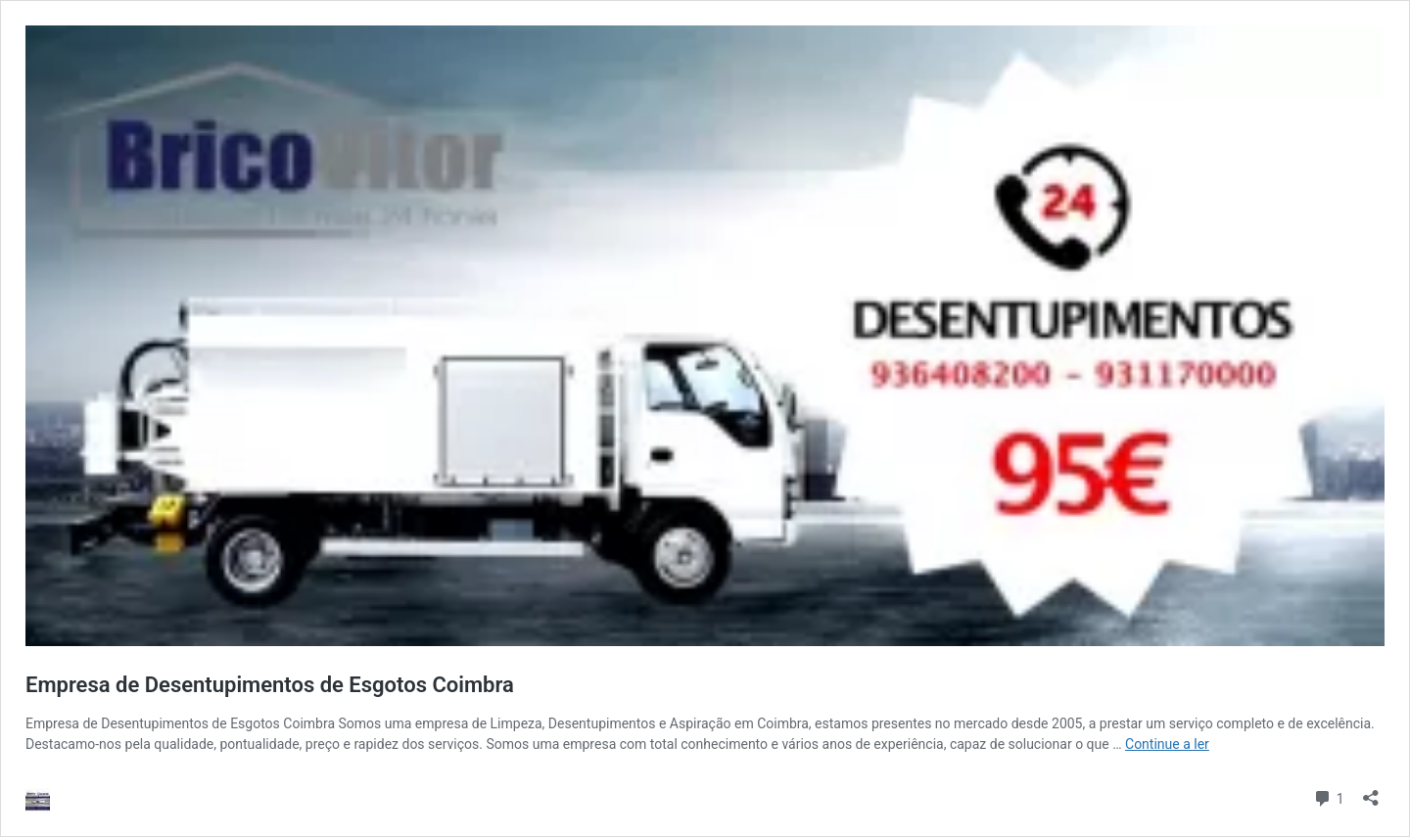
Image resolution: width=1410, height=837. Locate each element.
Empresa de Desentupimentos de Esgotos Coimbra (269, 685)
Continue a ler (1167, 744)
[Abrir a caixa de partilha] (1371, 791)
